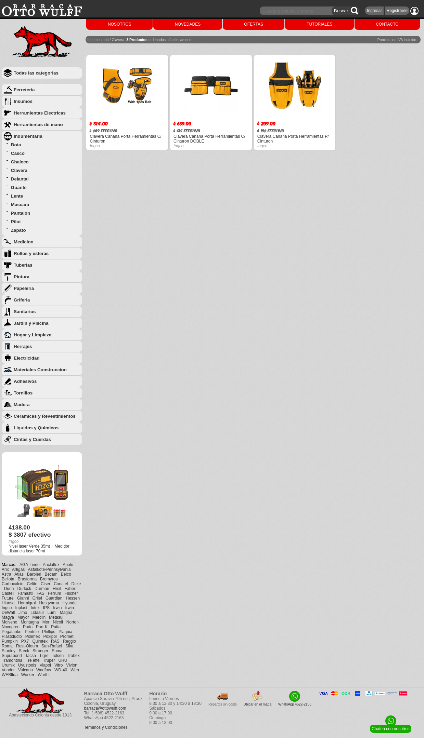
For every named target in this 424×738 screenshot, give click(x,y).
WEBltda (10, 674)
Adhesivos (25, 381)
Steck (24, 650)
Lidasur (37, 612)
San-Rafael (51, 646)
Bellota (8, 579)
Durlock (24, 588)
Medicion (24, 241)
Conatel (61, 583)
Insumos (23, 101)
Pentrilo (32, 631)
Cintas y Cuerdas (32, 439)
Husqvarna (49, 603)
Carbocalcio (12, 583)
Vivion (71, 665)
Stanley (8, 650)
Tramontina (12, 660)
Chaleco (20, 161)
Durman (42, 588)
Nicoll (58, 622)
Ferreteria (24, 89)
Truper (49, 660)
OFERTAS (253, 24)
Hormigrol (27, 603)
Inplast (21, 607)
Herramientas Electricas (40, 113)
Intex (35, 607)
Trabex (73, 655)
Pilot (16, 221)
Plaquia (65, 631)
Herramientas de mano (38, 124)
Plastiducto (12, 636)
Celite (32, 583)
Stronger (40, 650)
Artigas (18, 569)
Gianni (23, 598)
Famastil (25, 593)
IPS (46, 607)
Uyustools (27, 665)
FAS (40, 593)
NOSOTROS (119, 24)
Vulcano (25, 670)
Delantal (20, 179)
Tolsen (58, 655)
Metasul (56, 617)
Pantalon (20, 213)
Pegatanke (11, 631)
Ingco (7, 607)
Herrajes (23, 346)
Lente (17, 196)
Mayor (23, 617)
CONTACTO (387, 24)
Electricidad (27, 358)
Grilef (37, 598)
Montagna (30, 622)
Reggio (69, 641)
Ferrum (54, 593)
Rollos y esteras (31, 253)
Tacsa (30, 655)
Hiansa (8, 603)
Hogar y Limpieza (32, 334)
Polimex (32, 636)
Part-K (42, 627)
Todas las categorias (36, 73)
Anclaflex (51, 564)
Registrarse (397, 10)
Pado (28, 627)
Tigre (44, 655)
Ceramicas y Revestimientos (45, 416)
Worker (27, 674)
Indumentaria (28, 136)
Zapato (18, 230)
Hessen (73, 598)
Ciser (45, 583)
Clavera (19, 170)
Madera (22, 404)
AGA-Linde (30, 564)
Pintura (21, 276)
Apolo (68, 564)
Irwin (57, 607)
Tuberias (23, 265)
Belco (66, 574)
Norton (72, 622)
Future (8, 598)
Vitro (58, 665)
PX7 (25, 641)
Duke (76, 583)
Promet (67, 636)
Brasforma (27, 579)
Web (74, 670)
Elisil (57, 588)
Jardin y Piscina (31, 323)
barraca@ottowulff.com (105, 708)
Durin (9, 588)
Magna (66, 612)
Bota (16, 144)
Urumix (8, 665)
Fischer (71, 593)
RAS (55, 641)
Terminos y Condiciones (105, 727)
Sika (69, 646)
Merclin (39, 617)
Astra (6, 574)
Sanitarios (25, 311)
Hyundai (69, 603)
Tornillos (23, 392)
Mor (46, 622)
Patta (56, 627)
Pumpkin (10, 641)
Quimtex (40, 641)
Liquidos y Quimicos (36, 427)
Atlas (19, 574)
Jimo (22, 612)
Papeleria (24, 288)
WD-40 (60, 670)
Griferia (22, 300)
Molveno (9, 622)
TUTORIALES (319, 24)
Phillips (48, 631)
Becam (50, 574)
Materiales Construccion (40, 369)
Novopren (11, 627)
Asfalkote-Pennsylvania (49, 569)
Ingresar (374, 10)
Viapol (45, 665)
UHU (62, 660)
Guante (19, 187)
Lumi (52, 612)
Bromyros (48, 579)
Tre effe (33, 660)
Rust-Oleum (27, 646)
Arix (5, 569)
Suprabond (12, 655)
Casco (18, 153)
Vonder (8, 670)
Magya (8, 617)
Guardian (54, 598)
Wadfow (43, 670)
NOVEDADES (188, 24)
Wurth (43, 674)
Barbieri (34, 574)
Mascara (20, 204)
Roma (7, 646)
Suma (57, 650)
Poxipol (49, 636)
